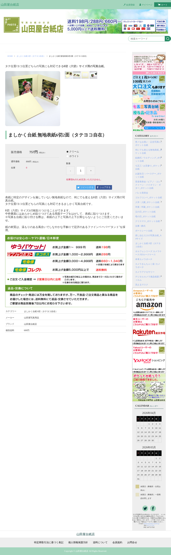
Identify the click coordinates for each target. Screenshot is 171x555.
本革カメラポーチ (143, 259)
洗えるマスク (141, 285)
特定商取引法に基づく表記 (48, 542)
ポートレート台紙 (143, 231)
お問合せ (132, 542)
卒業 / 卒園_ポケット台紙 (147, 207)
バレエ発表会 (141, 193)
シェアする (105, 187)
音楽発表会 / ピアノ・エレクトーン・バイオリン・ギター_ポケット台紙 (148, 185)
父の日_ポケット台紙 (145, 212)
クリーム (74, 151)
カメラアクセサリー (144, 272)
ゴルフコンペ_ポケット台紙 (148, 197)
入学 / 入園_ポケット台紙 (147, 202)
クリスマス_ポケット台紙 (147, 221)
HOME (10, 56)
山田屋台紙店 (10, 4)
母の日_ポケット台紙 (145, 216)
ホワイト (74, 156)
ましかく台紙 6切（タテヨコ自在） (31, 56)
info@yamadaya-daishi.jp (151, 523)
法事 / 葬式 (140, 226)
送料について (100, 542)
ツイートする (87, 187)
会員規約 (117, 542)
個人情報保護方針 (78, 542)
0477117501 (150, 525)
